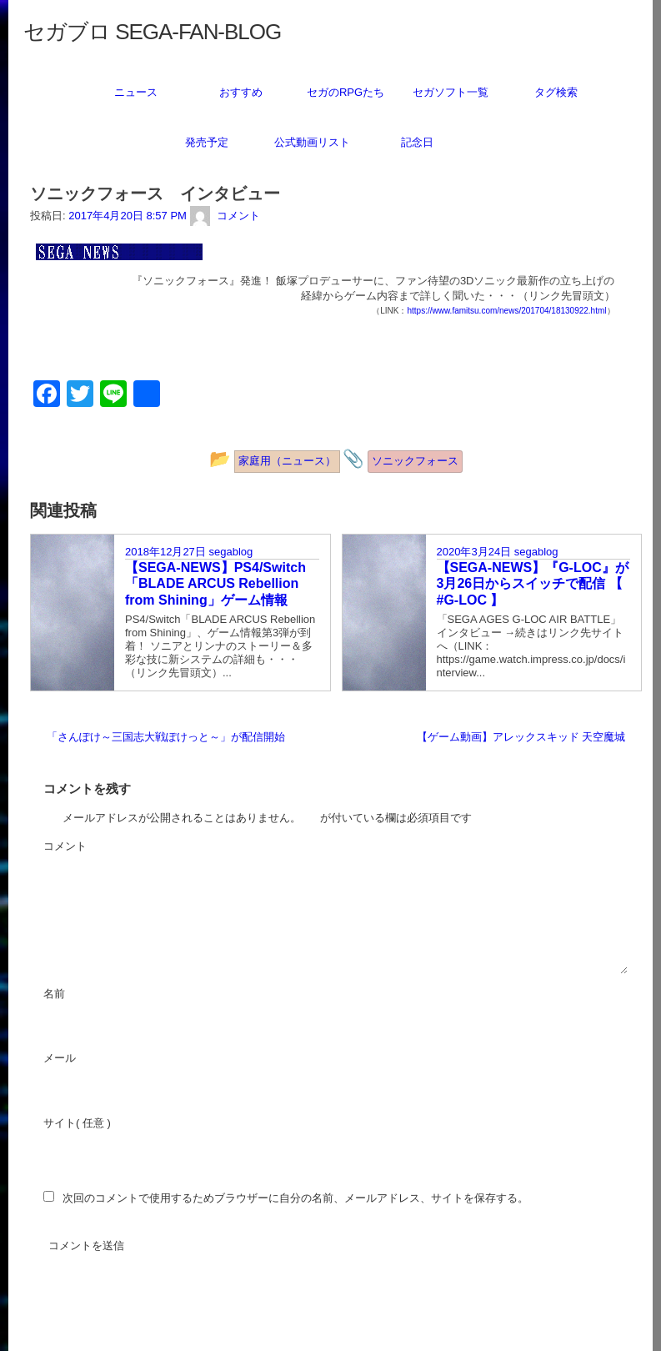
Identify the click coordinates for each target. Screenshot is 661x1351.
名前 (99, 994)
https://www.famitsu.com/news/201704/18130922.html (506, 310)
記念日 (417, 142)
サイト (59, 1123)
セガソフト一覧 (450, 92)
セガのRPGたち (345, 92)
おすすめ (241, 92)
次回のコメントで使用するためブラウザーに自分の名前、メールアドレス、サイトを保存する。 (295, 1198)
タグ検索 (556, 92)
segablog (230, 551)
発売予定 (206, 142)
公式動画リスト (312, 142)
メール (104, 1059)
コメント (110, 847)
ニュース (136, 92)
